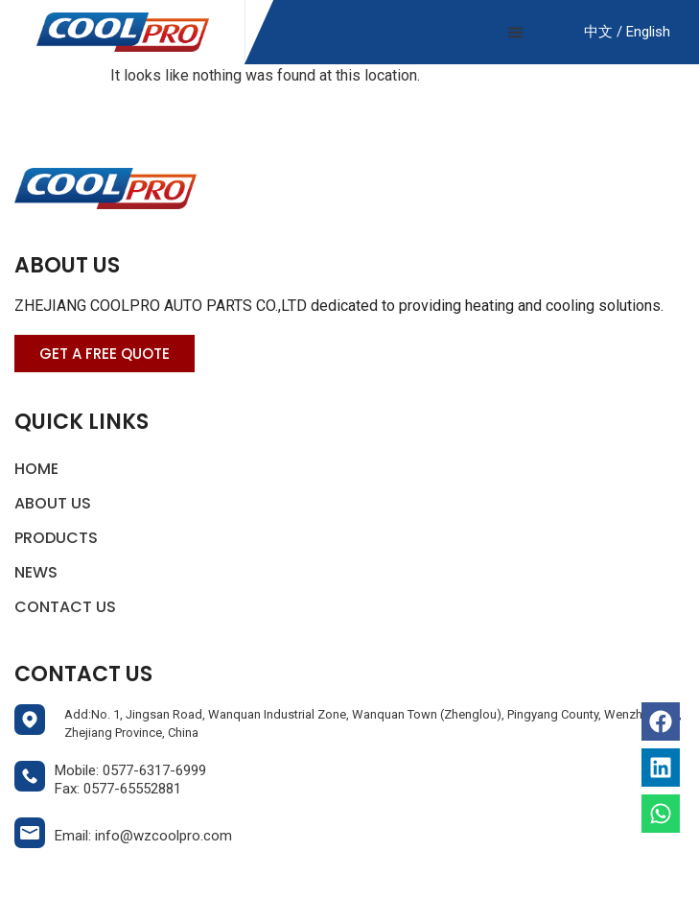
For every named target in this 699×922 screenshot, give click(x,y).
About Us (52, 503)
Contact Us (65, 607)
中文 (598, 31)
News (36, 572)
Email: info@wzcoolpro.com (143, 835)
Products (60, 538)
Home (36, 469)
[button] (514, 32)
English (646, 31)
